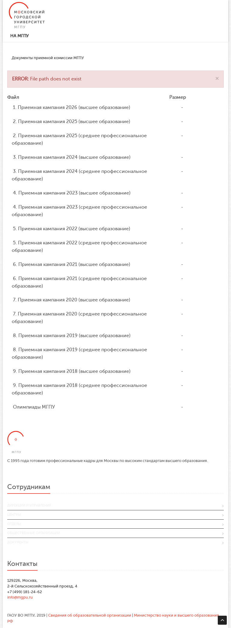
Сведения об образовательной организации (89, 615)
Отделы (14, 524)
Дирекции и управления (29, 505)
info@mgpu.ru (20, 597)
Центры (14, 515)
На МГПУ (19, 36)
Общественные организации (33, 533)
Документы (17, 542)
